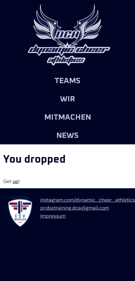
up (16, 181)
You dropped (34, 159)
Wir (67, 99)
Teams (67, 81)
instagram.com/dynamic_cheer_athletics (87, 200)
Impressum (53, 216)
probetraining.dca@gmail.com (74, 208)
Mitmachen (67, 117)
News (67, 135)
